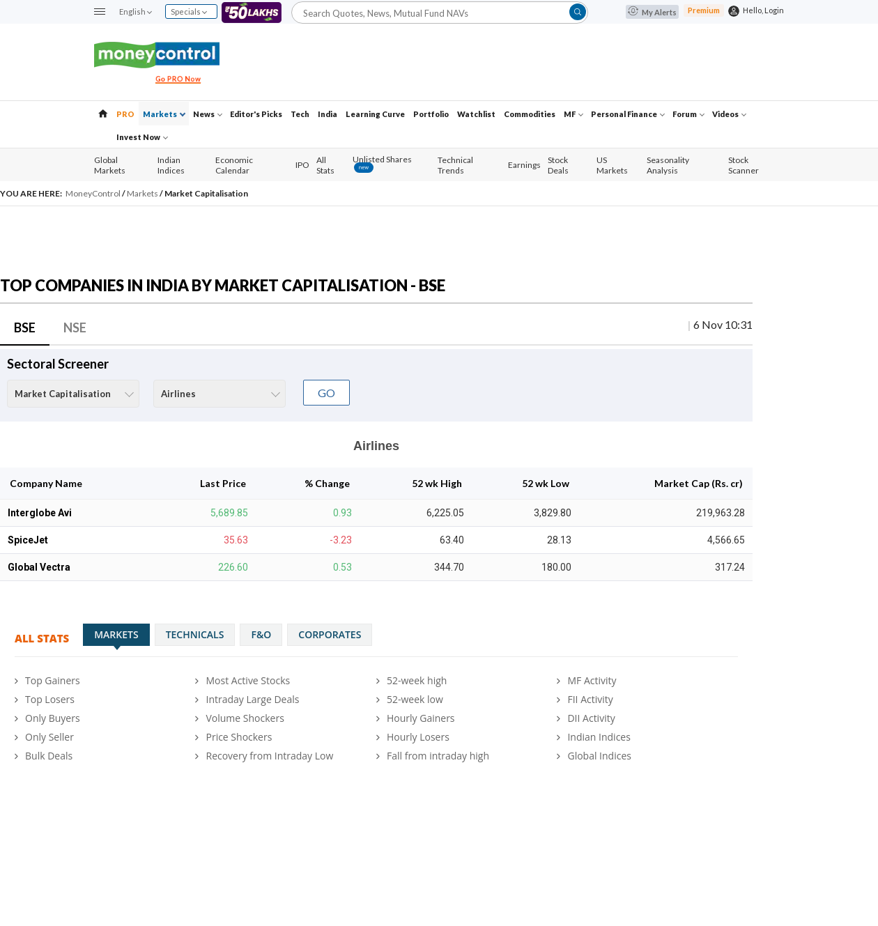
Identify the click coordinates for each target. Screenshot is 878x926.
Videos (729, 113)
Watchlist (476, 113)
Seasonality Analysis (668, 165)
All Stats (325, 165)
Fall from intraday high (438, 755)
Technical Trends (455, 165)
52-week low (415, 699)
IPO (302, 165)
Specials (189, 11)
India (327, 113)
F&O (261, 634)
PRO (125, 113)
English (135, 11)
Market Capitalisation (206, 193)
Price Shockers (239, 736)
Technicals (195, 634)
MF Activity (591, 680)
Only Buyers (52, 718)
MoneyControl (94, 193)
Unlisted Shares (382, 164)
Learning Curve (375, 113)
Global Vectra (39, 567)
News (207, 113)
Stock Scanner (743, 165)
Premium (704, 10)
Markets (164, 113)
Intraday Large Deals (252, 699)
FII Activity (590, 699)
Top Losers (50, 699)
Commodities (529, 113)
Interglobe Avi (40, 512)
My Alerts (652, 12)
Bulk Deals (48, 755)
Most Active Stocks (248, 680)
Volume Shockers (245, 718)
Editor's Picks (256, 113)
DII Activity (591, 718)
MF (573, 113)
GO (326, 392)
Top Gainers (52, 680)
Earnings (524, 165)
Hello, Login (763, 10)
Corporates (329, 634)
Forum (688, 113)
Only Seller (49, 736)
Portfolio (431, 113)
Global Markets (109, 165)
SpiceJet (28, 540)
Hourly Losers (418, 736)
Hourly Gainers (421, 718)
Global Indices (599, 755)
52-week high (417, 680)
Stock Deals (558, 165)
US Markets (612, 165)
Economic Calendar (234, 165)
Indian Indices (171, 165)
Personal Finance (628, 113)
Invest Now (142, 136)
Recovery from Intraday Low (269, 755)
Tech (300, 113)
